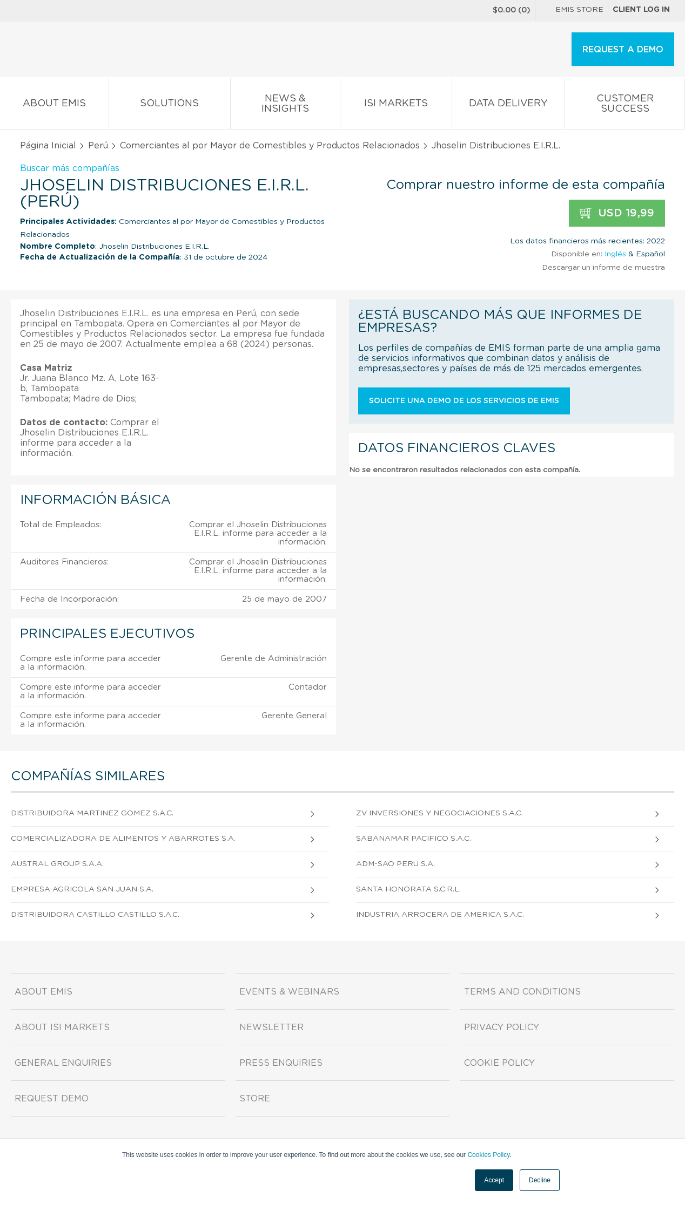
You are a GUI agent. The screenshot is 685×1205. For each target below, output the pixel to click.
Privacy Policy (501, 1027)
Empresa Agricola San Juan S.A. (82, 889)
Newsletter (271, 1027)
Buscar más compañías (69, 168)
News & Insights (285, 106)
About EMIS (54, 105)
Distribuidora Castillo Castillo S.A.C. (95, 914)
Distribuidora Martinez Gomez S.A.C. (92, 813)
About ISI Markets (62, 1027)
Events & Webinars (289, 992)
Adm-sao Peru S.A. (395, 864)
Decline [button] (539, 1180)
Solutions (169, 105)
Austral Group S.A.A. (57, 864)
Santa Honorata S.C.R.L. (408, 889)
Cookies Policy (488, 1155)
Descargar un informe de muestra (603, 267)
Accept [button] (494, 1180)
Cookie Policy (499, 1063)
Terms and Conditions (522, 992)
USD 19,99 (617, 213)
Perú (98, 145)
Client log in (641, 9)
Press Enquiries (281, 1063)
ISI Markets (396, 105)
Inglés (615, 254)
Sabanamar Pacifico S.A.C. (413, 838)
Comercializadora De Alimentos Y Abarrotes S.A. (123, 838)
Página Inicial (48, 145)
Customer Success (625, 106)
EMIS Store (571, 11)
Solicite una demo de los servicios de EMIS (464, 401)
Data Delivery (508, 105)
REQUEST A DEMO (622, 49)
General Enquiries (63, 1063)
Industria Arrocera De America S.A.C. (440, 914)
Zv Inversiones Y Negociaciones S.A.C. (439, 813)
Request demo (52, 1098)
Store (254, 1098)
